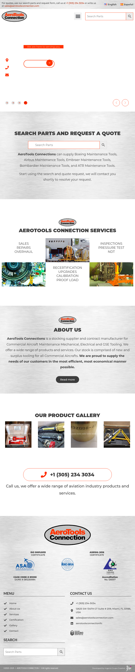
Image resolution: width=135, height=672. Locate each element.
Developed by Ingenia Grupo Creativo (108, 668)
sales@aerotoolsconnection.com (21, 6)
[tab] (7, 102)
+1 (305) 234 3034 (75, 3)
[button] (67, 16)
